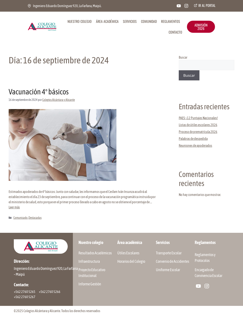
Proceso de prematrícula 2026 (198, 132)
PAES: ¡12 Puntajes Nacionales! (198, 118)
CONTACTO (175, 32)
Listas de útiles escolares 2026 (198, 125)
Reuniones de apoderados (195, 145)
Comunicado (20, 217)
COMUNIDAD (149, 21)
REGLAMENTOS (170, 21)
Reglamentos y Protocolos (205, 257)
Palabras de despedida (193, 139)
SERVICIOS (130, 21)
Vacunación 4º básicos (39, 91)
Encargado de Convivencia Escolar (208, 273)
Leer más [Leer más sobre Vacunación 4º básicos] (14, 207)
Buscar (183, 57)
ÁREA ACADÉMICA (107, 21)
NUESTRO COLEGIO (79, 21)
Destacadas (35, 217)
